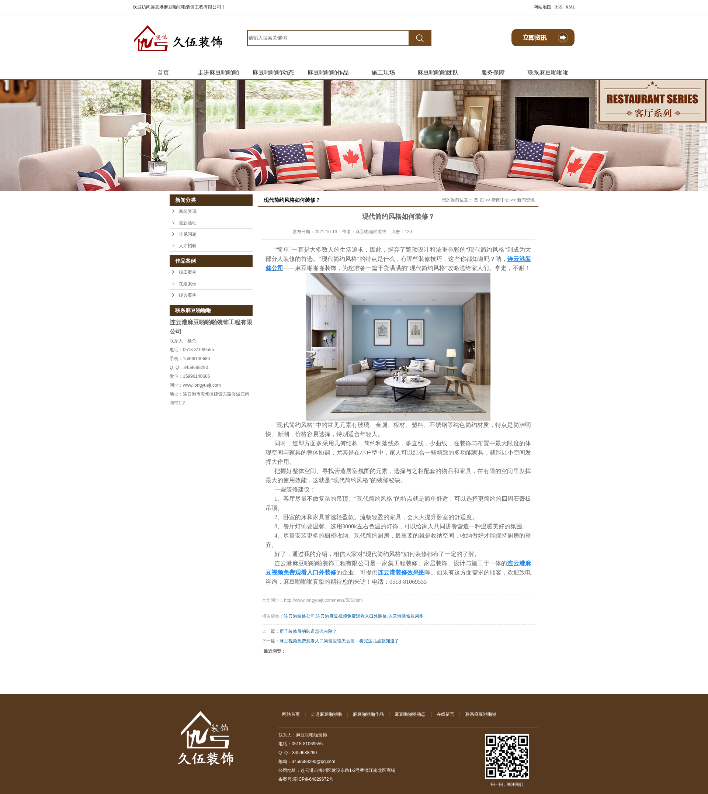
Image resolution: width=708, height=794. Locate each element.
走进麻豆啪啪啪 (218, 72)
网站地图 (542, 7)
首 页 (479, 200)
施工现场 (383, 72)
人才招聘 (188, 245)
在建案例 (188, 283)
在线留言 (445, 714)
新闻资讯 (188, 211)
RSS (558, 7)
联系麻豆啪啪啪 (548, 72)
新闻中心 (500, 200)
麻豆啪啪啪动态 (273, 72)
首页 (163, 72)
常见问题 (188, 234)
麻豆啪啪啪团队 (438, 72)
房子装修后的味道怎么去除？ (308, 631)
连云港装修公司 (299, 616)
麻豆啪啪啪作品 (328, 72)
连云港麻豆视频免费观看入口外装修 (351, 616)
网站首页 (291, 714)
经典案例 (188, 295)
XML (570, 7)
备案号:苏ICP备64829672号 (305, 779)
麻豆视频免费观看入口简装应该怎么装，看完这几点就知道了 (339, 640)
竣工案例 (188, 272)
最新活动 (188, 222)
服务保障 (493, 72)
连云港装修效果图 (406, 616)
